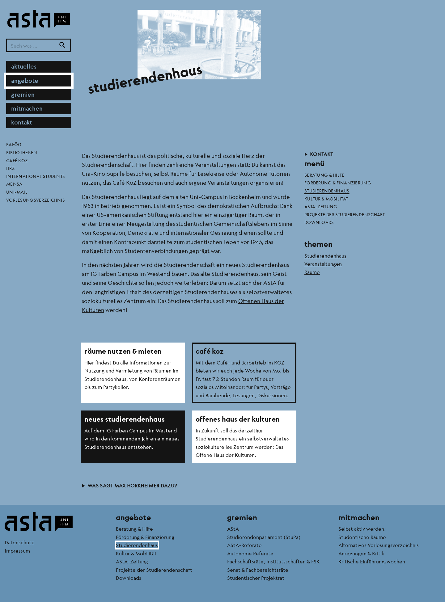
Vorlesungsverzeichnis (35, 200)
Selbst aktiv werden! (362, 528)
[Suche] (62, 46)
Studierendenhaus (327, 190)
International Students (35, 176)
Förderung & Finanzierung (337, 182)
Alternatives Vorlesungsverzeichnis (378, 545)
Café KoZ (17, 160)
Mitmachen (27, 108)
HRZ (10, 168)
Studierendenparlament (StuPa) (263, 537)
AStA (233, 528)
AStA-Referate (244, 545)
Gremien (23, 94)
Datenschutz (19, 542)
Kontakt (21, 122)
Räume (312, 272)
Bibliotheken (21, 152)
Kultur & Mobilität (326, 199)
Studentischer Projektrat (255, 578)
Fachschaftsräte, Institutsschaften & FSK (273, 561)
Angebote (24, 80)
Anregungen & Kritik (361, 553)
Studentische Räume (362, 537)
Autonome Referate (250, 553)
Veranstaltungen (323, 263)
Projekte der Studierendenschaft (344, 214)
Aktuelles (23, 66)
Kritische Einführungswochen (371, 561)
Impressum (17, 550)
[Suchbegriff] (38, 46)
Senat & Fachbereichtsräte (257, 569)
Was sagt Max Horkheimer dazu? (132, 485)
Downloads (319, 222)
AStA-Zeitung (320, 206)
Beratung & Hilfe (324, 175)
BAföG (14, 144)
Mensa (14, 184)
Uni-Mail (17, 192)
